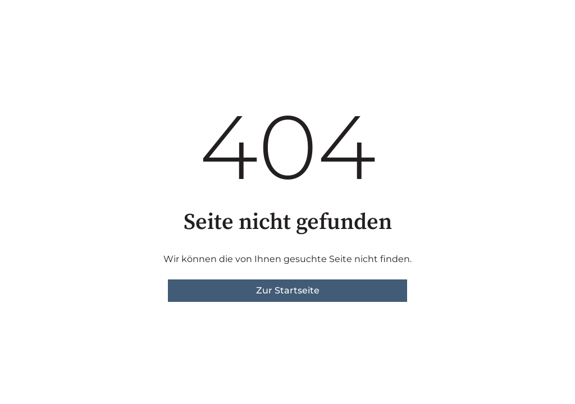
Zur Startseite (288, 290)
